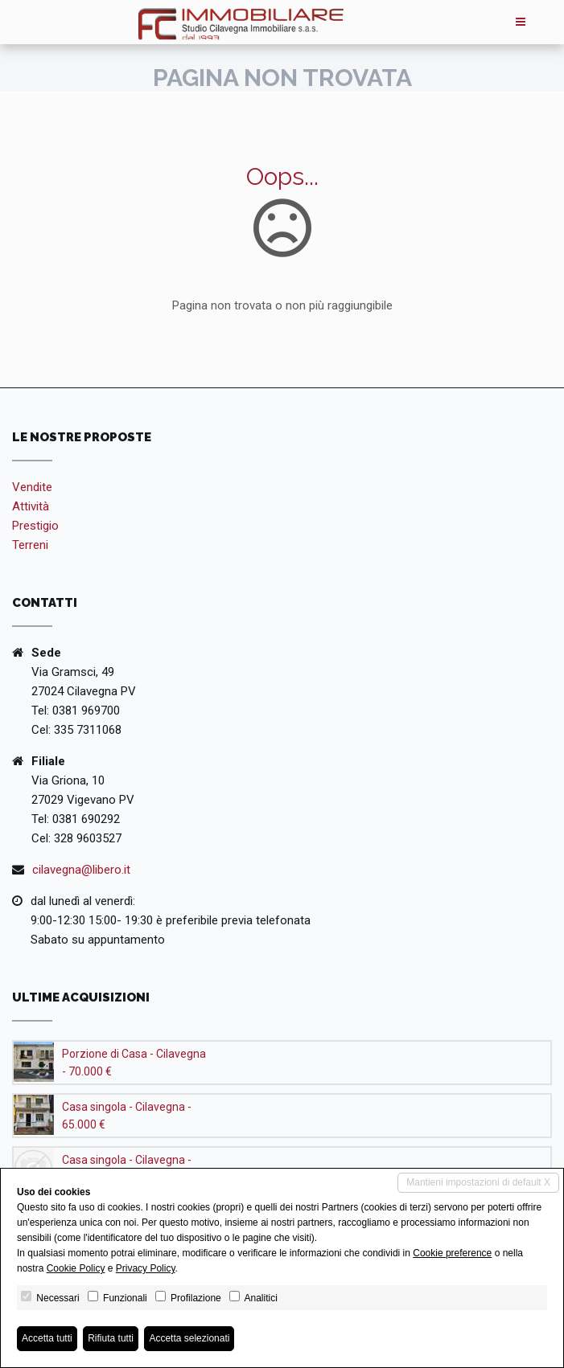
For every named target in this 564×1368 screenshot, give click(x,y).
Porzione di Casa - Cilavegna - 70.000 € (134, 1062)
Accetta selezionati (189, 1338)
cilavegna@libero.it (81, 869)
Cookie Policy (76, 1268)
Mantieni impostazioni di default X (478, 1182)
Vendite (32, 487)
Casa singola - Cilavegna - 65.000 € (126, 1115)
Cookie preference (452, 1253)
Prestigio (35, 525)
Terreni (30, 545)
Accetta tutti (47, 1338)
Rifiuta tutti (111, 1338)
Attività (30, 506)
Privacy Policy (145, 1268)
